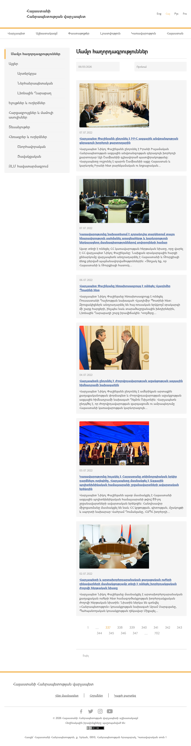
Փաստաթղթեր (78, 33)
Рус (176, 13)
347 (135, 633)
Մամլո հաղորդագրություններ (35, 53)
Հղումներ (96, 695)
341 (156, 627)
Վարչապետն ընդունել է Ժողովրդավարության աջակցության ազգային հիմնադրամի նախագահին (131, 383)
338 (120, 627)
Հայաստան (175, 33)
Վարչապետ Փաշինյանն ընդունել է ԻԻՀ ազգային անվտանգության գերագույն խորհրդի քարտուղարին (128, 140)
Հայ (168, 13)
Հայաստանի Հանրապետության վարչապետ (53, 684)
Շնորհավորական (31, 146)
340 (144, 627)
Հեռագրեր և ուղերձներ (28, 136)
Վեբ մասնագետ (67, 695)
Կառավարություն (143, 33)
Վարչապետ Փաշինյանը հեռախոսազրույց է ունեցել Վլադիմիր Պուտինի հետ (124, 288)
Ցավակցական (29, 156)
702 (156, 633)
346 (123, 633)
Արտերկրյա (26, 73)
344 (99, 633)
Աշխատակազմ (46, 33)
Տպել (86, 655)
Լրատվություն (110, 33)
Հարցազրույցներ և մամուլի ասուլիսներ (31, 114)
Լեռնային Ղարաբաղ (34, 93)
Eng (159, 13)
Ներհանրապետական (35, 83)
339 (132, 627)
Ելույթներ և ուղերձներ (27, 102)
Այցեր (13, 63)
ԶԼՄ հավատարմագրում (28, 166)
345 (111, 633)
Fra (185, 13)
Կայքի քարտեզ (125, 695)
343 (179, 627)
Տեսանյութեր (19, 127)
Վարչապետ (16, 33)
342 (167, 627)
